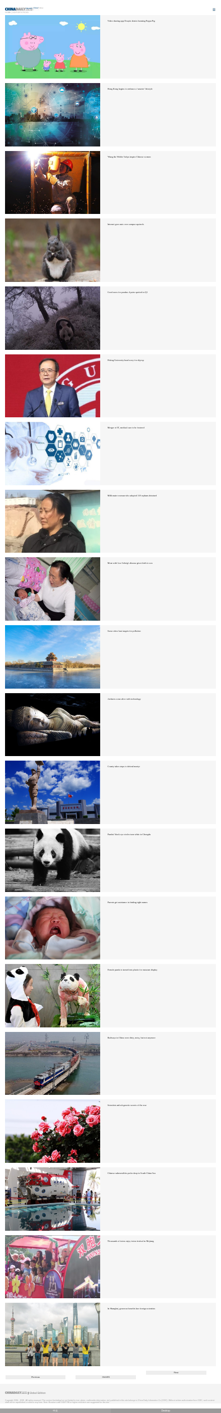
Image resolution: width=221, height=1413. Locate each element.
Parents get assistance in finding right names (128, 902)
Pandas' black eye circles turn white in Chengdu (129, 834)
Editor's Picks (21, 12)
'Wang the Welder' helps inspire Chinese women (129, 157)
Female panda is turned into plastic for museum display (133, 970)
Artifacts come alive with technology (124, 699)
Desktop (165, 1410)
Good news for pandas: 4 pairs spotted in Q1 (128, 292)
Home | (8, 12)
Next (176, 1372)
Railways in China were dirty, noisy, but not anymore (132, 1037)
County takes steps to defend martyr (124, 766)
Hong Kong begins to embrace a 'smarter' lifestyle (130, 89)
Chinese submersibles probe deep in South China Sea (132, 1173)
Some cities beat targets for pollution (124, 631)
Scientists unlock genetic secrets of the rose (127, 1105)
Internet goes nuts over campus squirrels (126, 224)
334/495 (106, 1377)
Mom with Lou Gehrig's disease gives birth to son (130, 563)
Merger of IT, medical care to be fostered (126, 427)
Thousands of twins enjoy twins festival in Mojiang (131, 1241)
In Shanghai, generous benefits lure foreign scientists (132, 1308)
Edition (39, 8)
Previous (35, 1377)
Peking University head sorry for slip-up (126, 360)
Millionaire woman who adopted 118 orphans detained (132, 495)
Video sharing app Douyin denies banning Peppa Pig (131, 21)
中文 (55, 1410)
